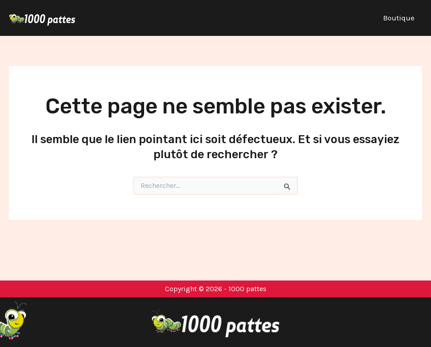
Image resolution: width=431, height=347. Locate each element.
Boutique (399, 17)
